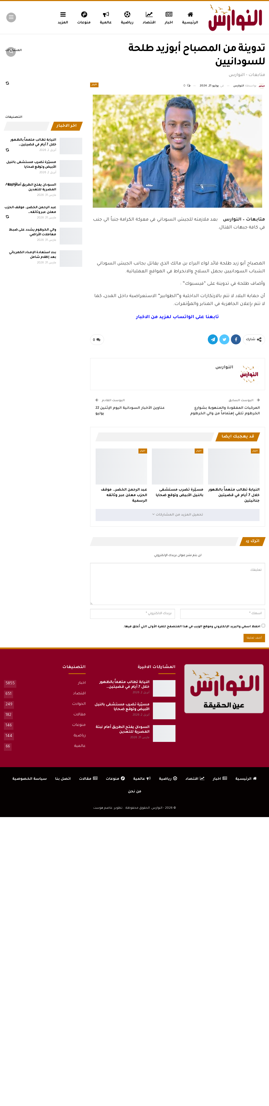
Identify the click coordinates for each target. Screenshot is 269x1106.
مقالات (79, 715)
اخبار (169, 17)
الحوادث (79, 704)
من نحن (134, 792)
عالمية (106, 17)
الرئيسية (190, 17)
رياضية (127, 17)
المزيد (63, 17)
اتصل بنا (63, 779)
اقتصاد (149, 17)
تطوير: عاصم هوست (107, 808)
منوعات (84, 17)
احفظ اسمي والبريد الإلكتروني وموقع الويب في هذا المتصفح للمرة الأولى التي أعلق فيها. (191, 627)
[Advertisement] (177, 244)
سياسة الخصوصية (29, 779)
